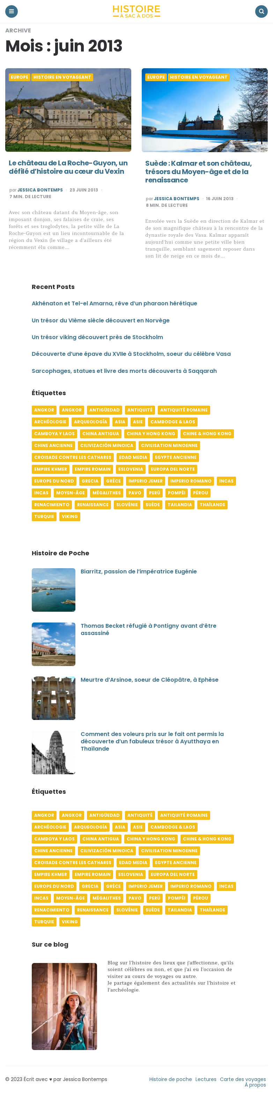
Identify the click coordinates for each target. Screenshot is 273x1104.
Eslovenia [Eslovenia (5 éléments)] (130, 469)
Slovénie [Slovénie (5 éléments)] (127, 505)
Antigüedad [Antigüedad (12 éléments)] (104, 410)
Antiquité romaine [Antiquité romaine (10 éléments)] (184, 410)
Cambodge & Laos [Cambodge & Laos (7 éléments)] (172, 422)
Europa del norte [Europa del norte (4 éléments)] (173, 469)
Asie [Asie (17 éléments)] (138, 422)
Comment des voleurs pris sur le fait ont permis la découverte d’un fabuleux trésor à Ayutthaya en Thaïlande (152, 741)
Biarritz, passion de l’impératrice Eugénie (139, 571)
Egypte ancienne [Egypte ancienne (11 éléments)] (176, 457)
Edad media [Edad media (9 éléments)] (133, 457)
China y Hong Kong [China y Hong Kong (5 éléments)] (151, 434)
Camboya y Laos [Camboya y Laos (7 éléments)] (54, 434)
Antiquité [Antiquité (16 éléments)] (140, 410)
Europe (19, 77)
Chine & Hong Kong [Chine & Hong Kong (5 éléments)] (207, 434)
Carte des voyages (243, 1079)
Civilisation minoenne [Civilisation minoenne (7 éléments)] (169, 445)
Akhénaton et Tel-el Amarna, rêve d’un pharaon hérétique (114, 303)
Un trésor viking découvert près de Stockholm (97, 337)
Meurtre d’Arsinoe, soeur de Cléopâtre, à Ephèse (150, 680)
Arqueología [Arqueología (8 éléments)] (90, 422)
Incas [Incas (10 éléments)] (226, 481)
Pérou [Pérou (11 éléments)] (200, 493)
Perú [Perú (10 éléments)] (154, 493)
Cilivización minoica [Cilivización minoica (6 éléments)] (106, 445)
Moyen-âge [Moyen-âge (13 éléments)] (70, 493)
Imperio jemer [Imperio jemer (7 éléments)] (145, 481)
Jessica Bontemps (40, 190)
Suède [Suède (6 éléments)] (153, 505)
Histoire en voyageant (62, 77)
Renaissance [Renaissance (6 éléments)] (93, 505)
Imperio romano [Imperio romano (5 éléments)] (191, 481)
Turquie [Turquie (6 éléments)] (44, 516)
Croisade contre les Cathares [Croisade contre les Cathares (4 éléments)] (72, 457)
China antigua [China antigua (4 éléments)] (100, 434)
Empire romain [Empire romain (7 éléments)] (93, 469)
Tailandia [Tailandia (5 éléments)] (180, 505)
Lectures (205, 1079)
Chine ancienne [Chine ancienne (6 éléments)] (53, 445)
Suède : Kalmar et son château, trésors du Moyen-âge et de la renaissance (198, 171)
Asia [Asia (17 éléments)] (120, 422)
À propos (255, 1084)
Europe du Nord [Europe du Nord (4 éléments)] (54, 481)
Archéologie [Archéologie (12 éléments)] (50, 422)
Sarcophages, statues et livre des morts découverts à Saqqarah (124, 371)
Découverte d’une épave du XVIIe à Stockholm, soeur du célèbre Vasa (131, 354)
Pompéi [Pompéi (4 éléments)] (176, 493)
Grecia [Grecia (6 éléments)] (90, 481)
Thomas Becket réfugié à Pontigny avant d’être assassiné (148, 629)
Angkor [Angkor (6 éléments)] (44, 410)
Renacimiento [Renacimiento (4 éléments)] (51, 505)
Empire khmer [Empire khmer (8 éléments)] (50, 469)
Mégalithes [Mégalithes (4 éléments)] (107, 493)
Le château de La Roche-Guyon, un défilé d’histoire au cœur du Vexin (68, 167)
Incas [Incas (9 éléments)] (41, 493)
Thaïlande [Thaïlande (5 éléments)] (212, 505)
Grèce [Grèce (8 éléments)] (113, 481)
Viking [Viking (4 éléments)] (70, 516)
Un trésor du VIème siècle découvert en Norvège (101, 320)
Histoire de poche (170, 1079)
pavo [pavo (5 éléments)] (134, 493)
